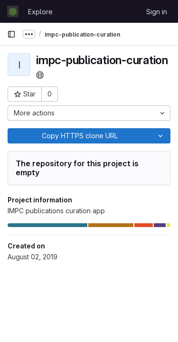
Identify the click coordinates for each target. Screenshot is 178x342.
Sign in (156, 12)
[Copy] (79, 135)
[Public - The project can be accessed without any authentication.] (40, 75)
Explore (40, 12)
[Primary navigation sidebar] (11, 34)
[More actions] (89, 113)
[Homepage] (12, 11)
